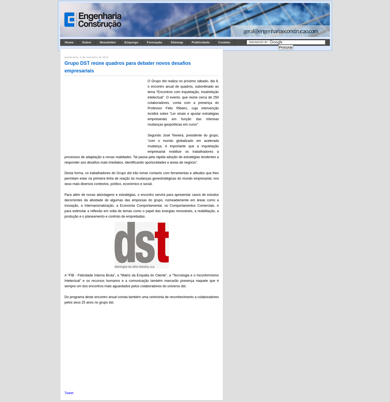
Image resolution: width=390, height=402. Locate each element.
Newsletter (108, 42)
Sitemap (177, 42)
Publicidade (201, 42)
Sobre (86, 42)
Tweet (68, 393)
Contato (224, 42)
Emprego (131, 42)
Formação (154, 42)
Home (69, 42)
